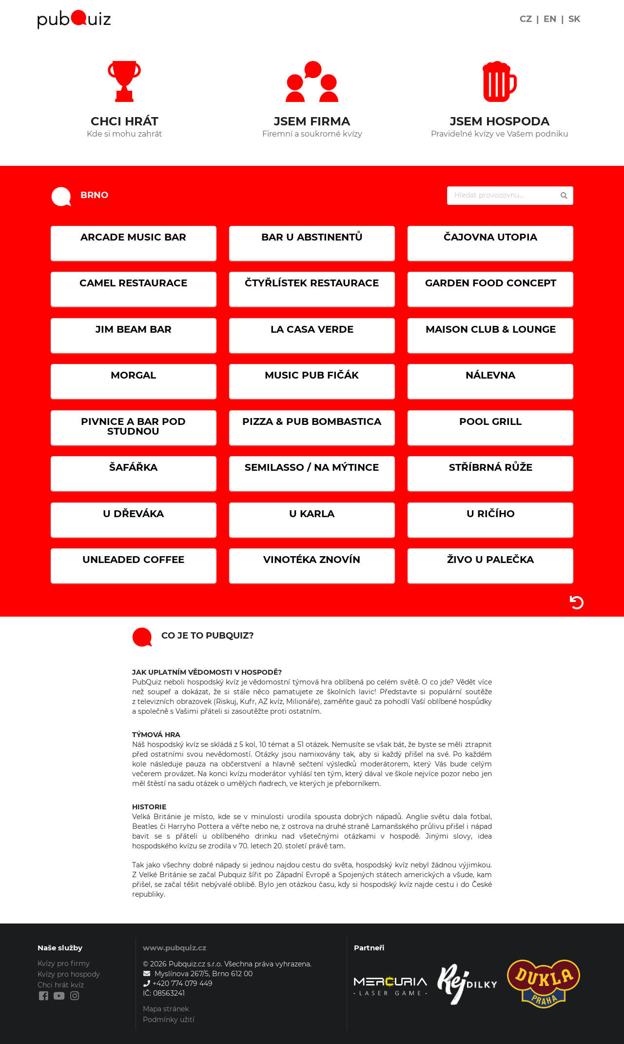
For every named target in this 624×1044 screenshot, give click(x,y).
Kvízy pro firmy (64, 964)
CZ (526, 19)
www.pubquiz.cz (174, 947)
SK (574, 19)
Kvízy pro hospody (69, 974)
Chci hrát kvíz (61, 985)
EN (550, 19)
